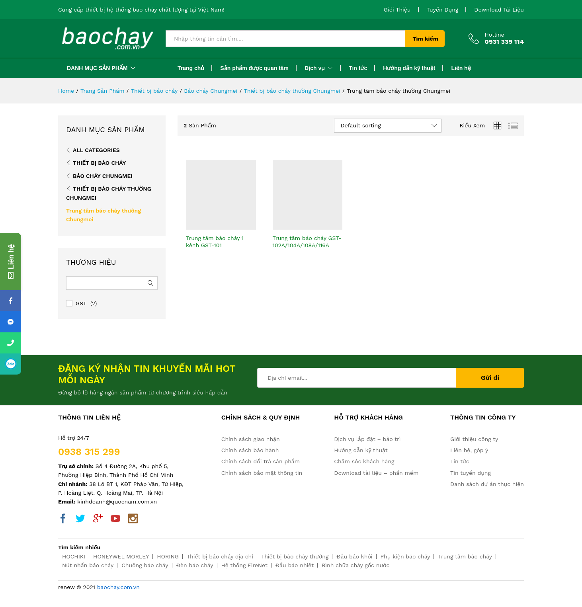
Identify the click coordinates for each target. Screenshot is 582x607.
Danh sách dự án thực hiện (487, 484)
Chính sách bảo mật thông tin (262, 473)
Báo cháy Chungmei (103, 176)
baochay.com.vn (118, 587)
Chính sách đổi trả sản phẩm (260, 461)
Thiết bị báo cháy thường (294, 556)
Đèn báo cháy (194, 565)
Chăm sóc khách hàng (364, 461)
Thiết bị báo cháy (99, 163)
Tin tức (358, 68)
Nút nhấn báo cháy (87, 565)
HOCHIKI (73, 556)
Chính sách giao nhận (250, 439)
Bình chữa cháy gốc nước (355, 565)
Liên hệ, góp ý (469, 450)
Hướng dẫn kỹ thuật (409, 68)
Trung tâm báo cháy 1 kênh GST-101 (215, 241)
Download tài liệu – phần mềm (376, 473)
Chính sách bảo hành (250, 450)
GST (81, 303)
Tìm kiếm (425, 38)
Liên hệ (461, 68)
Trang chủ (191, 68)
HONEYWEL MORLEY (121, 556)
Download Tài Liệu (499, 9)
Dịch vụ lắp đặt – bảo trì (367, 439)
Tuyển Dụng (443, 9)
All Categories (96, 150)
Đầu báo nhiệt (294, 565)
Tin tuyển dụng (470, 473)
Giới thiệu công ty (474, 439)
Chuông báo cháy (144, 565)
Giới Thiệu (397, 9)
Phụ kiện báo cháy (405, 556)
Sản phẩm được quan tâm (254, 68)
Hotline (494, 34)
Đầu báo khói (354, 556)
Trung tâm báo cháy (465, 556)
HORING (168, 556)
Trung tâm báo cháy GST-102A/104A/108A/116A (307, 241)
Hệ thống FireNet (244, 565)
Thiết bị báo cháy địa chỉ (220, 556)
